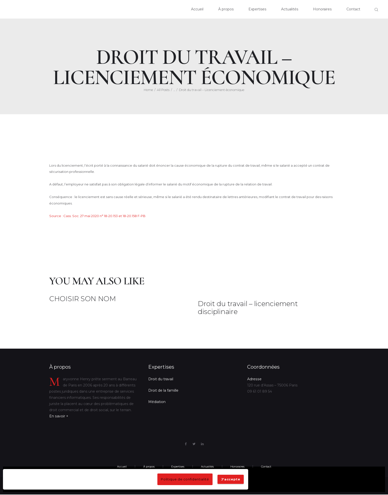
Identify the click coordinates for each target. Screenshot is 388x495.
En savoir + (58, 416)
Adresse (254, 379)
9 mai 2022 (57, 306)
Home (148, 90)
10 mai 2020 (73, 154)
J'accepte (230, 479)
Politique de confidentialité (185, 479)
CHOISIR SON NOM (82, 299)
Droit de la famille (163, 390)
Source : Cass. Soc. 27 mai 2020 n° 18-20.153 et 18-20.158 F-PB (97, 216)
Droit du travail (160, 379)
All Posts (163, 90)
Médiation (157, 402)
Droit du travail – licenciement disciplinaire (248, 308)
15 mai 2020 (206, 319)
